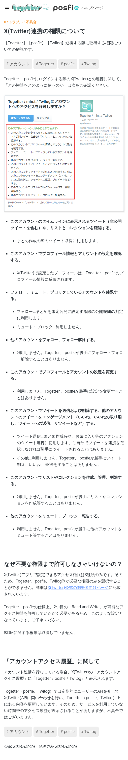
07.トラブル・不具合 (20, 22)
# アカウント (18, 63)
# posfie (68, 63)
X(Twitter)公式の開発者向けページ (78, 587)
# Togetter (45, 63)
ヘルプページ (57, 8)
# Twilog (88, 63)
